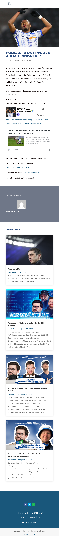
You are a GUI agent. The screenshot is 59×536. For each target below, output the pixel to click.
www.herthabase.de (32, 173)
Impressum (23, 517)
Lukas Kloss (14, 60)
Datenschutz (35, 517)
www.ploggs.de (29, 534)
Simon (13, 272)
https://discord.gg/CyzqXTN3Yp (18, 167)
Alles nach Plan (14, 269)
